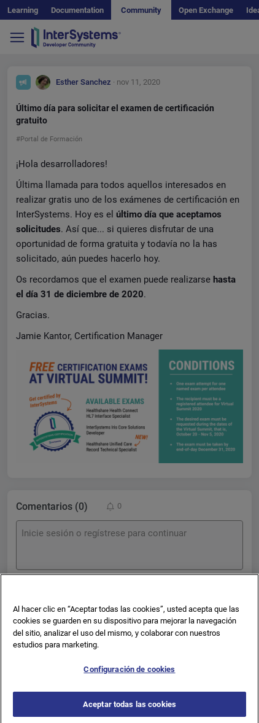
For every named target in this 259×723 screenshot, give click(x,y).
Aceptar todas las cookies (129, 709)
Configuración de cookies (129, 674)
